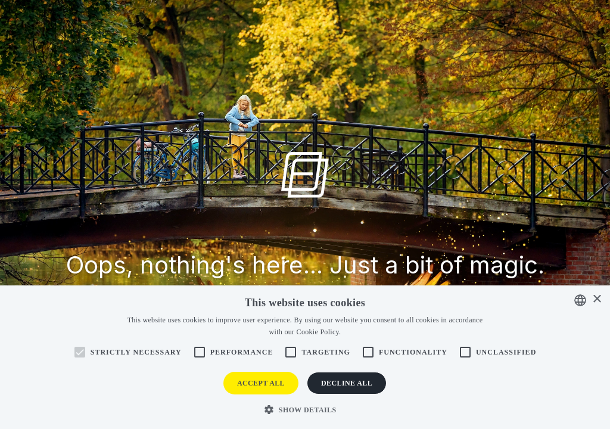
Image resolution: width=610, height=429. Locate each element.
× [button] (596, 299)
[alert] (305, 357)
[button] (304, 409)
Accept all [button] (261, 383)
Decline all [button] (346, 383)
